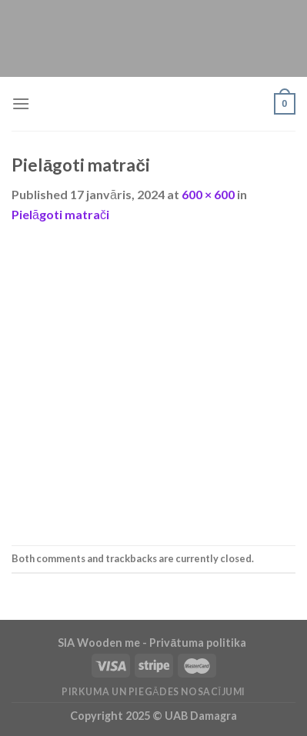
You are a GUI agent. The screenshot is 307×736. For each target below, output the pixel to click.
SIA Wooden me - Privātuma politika (153, 642)
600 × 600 (208, 194)
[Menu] (21, 103)
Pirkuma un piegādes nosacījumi (153, 692)
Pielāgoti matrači (60, 214)
